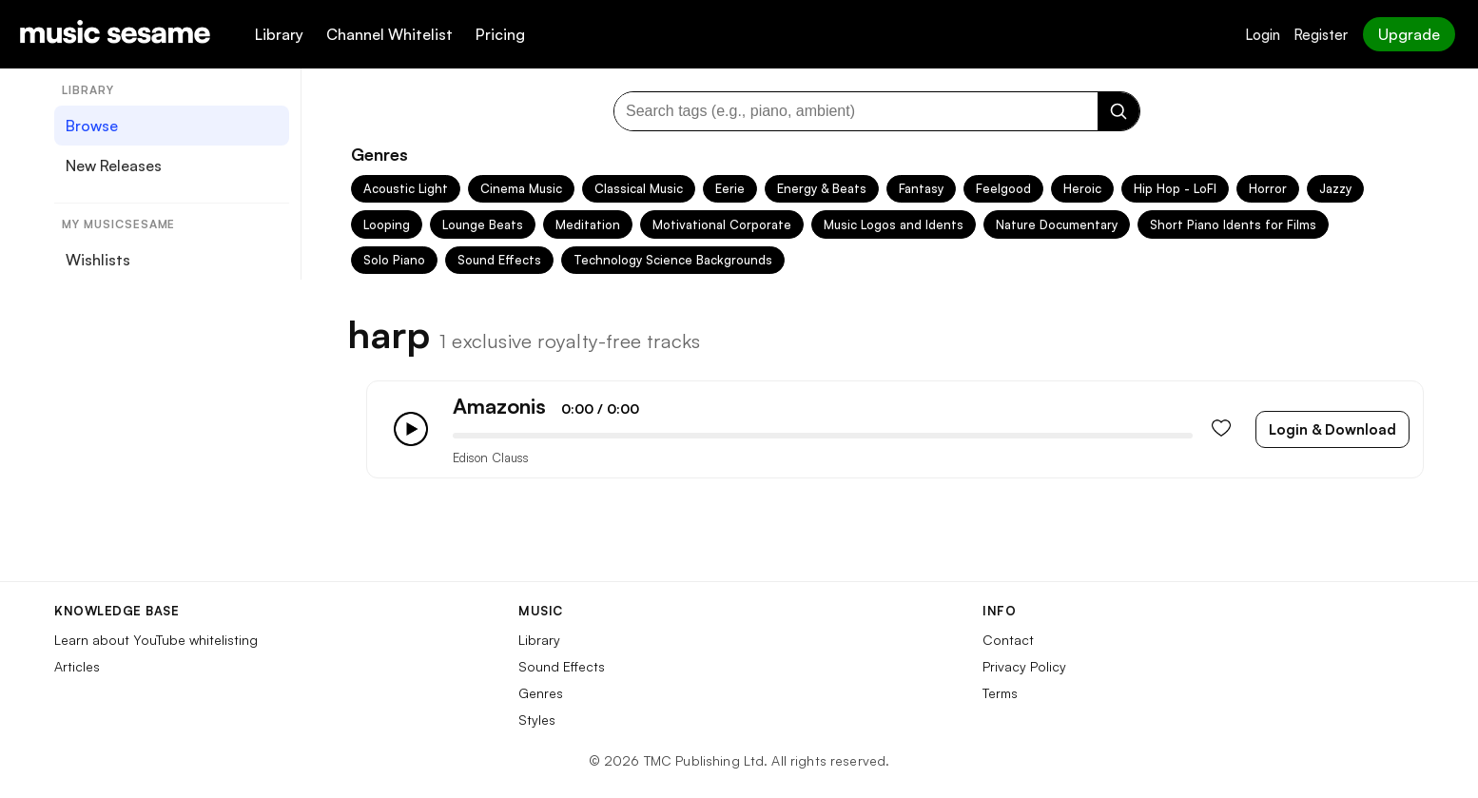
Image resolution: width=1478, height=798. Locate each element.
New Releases (114, 165)
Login (1262, 35)
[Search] (1118, 111)
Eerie (730, 188)
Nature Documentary (1057, 224)
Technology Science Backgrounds (673, 259)
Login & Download (1332, 429)
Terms (1000, 693)
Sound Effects (499, 259)
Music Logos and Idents (893, 224)
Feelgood (1003, 188)
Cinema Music (521, 188)
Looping (386, 224)
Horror (1268, 188)
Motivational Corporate (721, 224)
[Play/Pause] (410, 429)
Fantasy (921, 188)
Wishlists (98, 259)
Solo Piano (394, 259)
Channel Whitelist (389, 34)
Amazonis (499, 405)
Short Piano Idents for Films (1233, 224)
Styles (536, 719)
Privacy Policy (1024, 666)
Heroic (1082, 188)
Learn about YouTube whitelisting (156, 640)
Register (1320, 35)
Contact (1008, 640)
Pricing (500, 34)
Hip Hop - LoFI (1175, 188)
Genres (540, 693)
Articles (77, 666)
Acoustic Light (405, 188)
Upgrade (1409, 34)
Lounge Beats (482, 224)
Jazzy (1335, 188)
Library (279, 34)
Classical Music (638, 188)
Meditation (587, 224)
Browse (92, 125)
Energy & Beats (821, 188)
